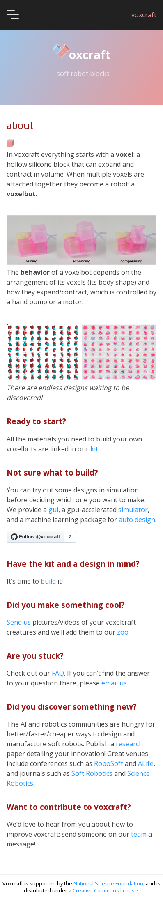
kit (94, 448)
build (48, 581)
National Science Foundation (108, 883)
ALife (146, 763)
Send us (19, 622)
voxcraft (143, 14)
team (139, 834)
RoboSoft (108, 763)
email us (114, 682)
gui (53, 509)
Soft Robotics (91, 773)
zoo (123, 632)
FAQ (58, 673)
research (129, 743)
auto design (137, 519)
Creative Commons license (105, 890)
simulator (133, 509)
